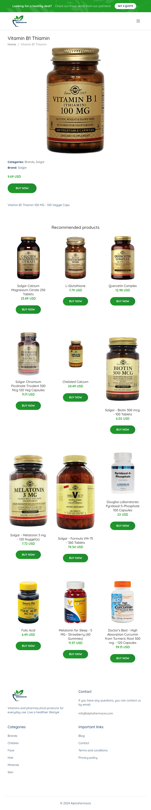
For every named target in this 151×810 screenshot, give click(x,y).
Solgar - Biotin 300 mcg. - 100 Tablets (122, 412)
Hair (10, 757)
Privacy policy (87, 757)
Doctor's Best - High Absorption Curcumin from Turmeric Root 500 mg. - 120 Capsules (122, 636)
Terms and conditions (93, 750)
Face (11, 750)
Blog (81, 736)
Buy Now (22, 188)
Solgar (40, 162)
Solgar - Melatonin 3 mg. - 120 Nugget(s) (28, 537)
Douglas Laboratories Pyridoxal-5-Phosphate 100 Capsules (122, 506)
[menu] (138, 21)
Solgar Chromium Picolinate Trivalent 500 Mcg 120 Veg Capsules (28, 386)
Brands (29, 162)
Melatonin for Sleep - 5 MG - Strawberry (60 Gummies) (75, 634)
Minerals (13, 765)
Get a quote (125, 6)
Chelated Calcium (75, 382)
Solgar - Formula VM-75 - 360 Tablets (75, 541)
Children (13, 743)
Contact (83, 743)
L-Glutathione (75, 286)
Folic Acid (28, 630)
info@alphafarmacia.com (95, 713)
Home (12, 44)
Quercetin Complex (123, 286)
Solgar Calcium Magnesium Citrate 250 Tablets (28, 290)
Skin (10, 772)
